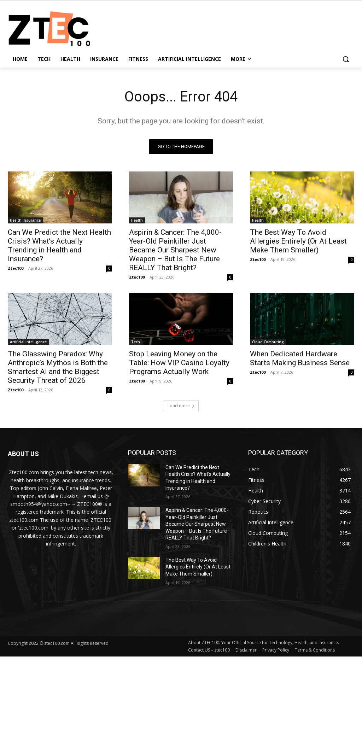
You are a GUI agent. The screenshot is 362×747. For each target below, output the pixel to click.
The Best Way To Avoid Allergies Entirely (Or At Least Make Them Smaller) (298, 241)
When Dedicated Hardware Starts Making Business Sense (300, 358)
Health (137, 220)
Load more (181, 406)
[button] (345, 59)
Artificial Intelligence (28, 342)
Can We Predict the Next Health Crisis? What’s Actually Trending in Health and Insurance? (59, 245)
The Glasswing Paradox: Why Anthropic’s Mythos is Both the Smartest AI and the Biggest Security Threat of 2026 (58, 367)
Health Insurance (25, 220)
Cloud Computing (268, 342)
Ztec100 (15, 268)
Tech (135, 342)
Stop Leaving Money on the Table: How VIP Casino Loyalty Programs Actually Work (179, 363)
